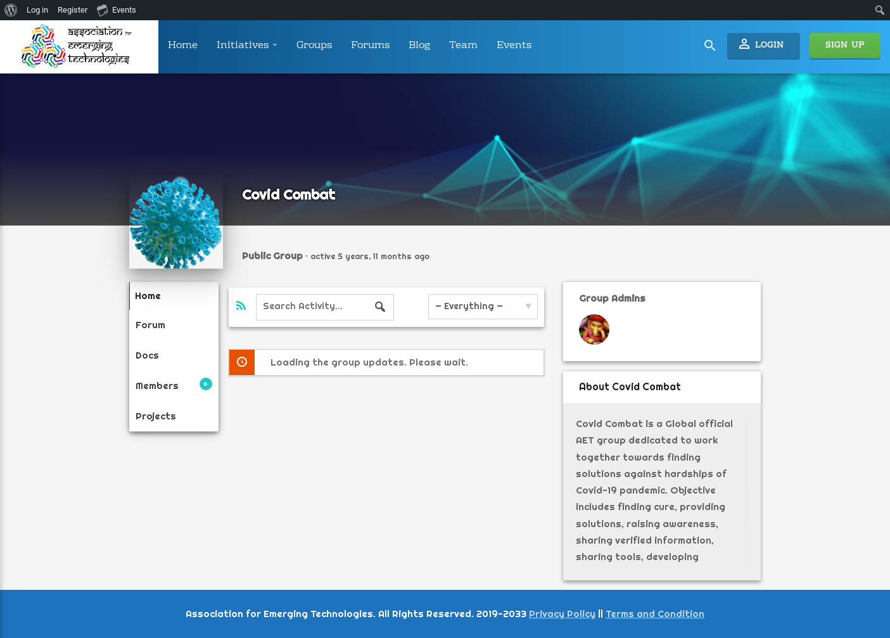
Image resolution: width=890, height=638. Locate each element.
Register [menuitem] (72, 10)
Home (183, 45)
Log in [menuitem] (37, 10)
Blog (419, 45)
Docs (147, 353)
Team (463, 45)
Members (174, 381)
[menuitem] (11, 10)
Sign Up (845, 46)
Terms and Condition (655, 614)
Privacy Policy (562, 614)
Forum (150, 323)
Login (760, 44)
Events (514, 45)
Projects (156, 411)
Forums (370, 45)
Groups (314, 45)
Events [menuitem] (116, 9)
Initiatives (247, 45)
